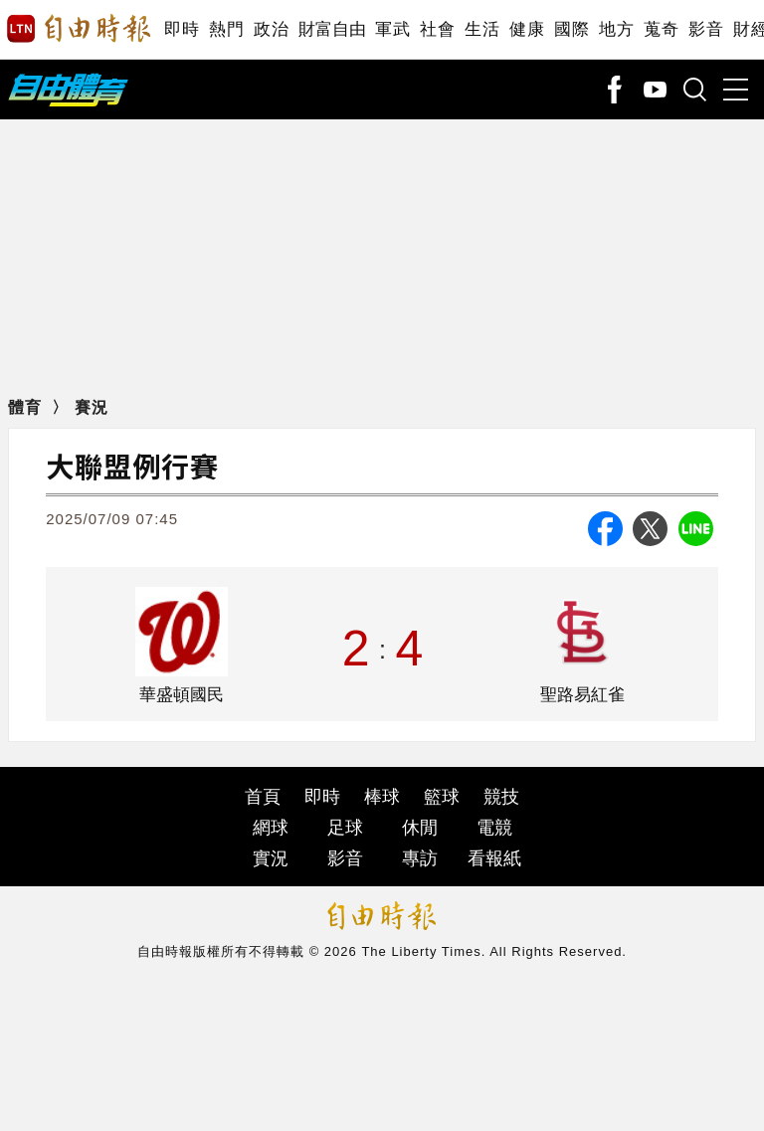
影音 (705, 29)
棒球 (382, 797)
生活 (482, 29)
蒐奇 (661, 29)
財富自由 (331, 29)
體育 (25, 407)
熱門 (226, 29)
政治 (271, 29)
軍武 (392, 29)
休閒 (420, 828)
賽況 (91, 407)
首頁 (263, 797)
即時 (181, 29)
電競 (494, 828)
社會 (437, 29)
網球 (270, 828)
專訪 (420, 858)
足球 (345, 828)
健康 (526, 29)
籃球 (442, 797)
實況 (270, 858)
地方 (616, 29)
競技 (501, 797)
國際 (571, 29)
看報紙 (494, 858)
